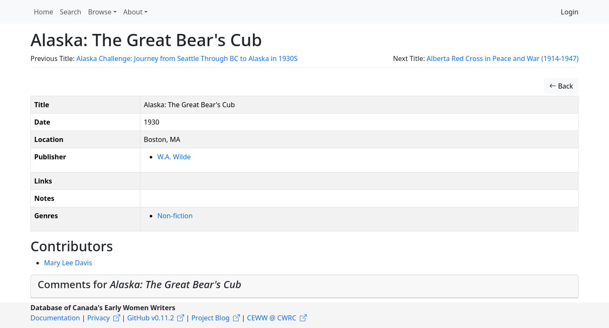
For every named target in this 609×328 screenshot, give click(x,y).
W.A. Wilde (174, 156)
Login (570, 12)
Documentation (55, 317)
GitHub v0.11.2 (150, 317)
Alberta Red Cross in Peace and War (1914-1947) (503, 58)
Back (561, 86)
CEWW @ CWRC (271, 317)
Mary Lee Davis (68, 262)
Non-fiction (175, 215)
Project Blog (210, 317)
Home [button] (43, 12)
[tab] (304, 286)
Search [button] (71, 12)
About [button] (133, 12)
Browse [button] (99, 12)
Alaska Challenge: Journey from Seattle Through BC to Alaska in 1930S (187, 58)
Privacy (98, 317)
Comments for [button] (139, 284)
